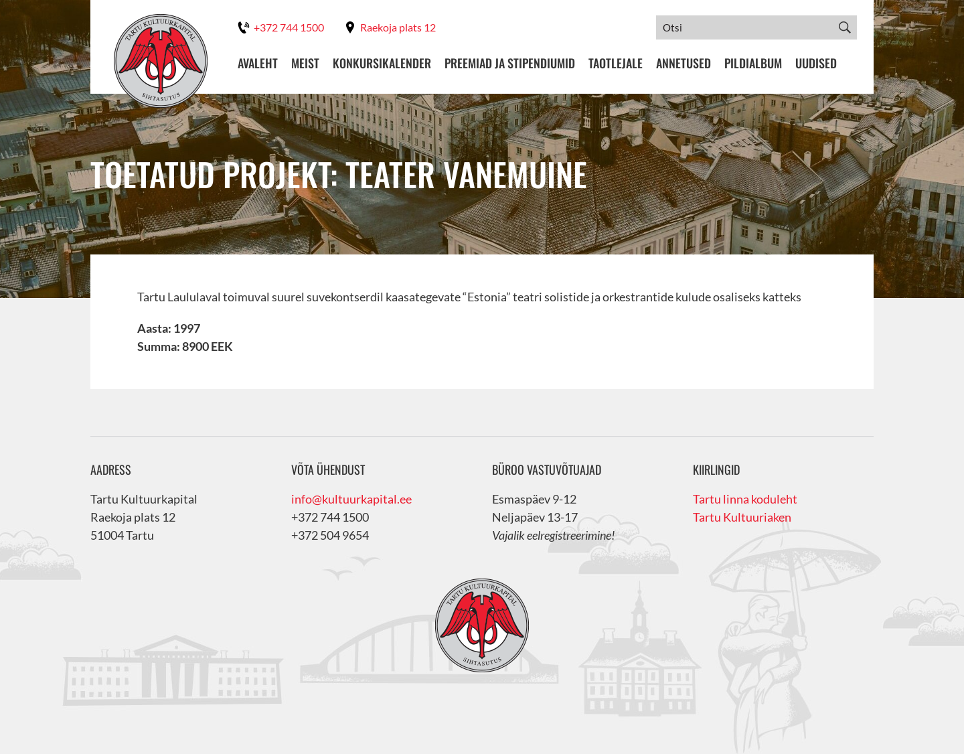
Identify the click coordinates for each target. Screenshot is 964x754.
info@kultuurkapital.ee (351, 499)
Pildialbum (753, 63)
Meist (305, 63)
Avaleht (258, 63)
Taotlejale (615, 63)
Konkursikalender (382, 63)
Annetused (683, 63)
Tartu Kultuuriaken (742, 517)
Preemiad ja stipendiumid (510, 63)
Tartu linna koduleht (745, 499)
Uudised (816, 63)
